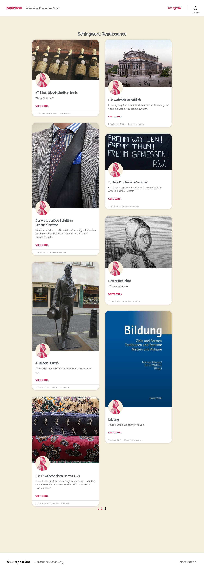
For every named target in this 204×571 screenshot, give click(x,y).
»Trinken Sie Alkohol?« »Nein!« (56, 93)
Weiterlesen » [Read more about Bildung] (115, 432)
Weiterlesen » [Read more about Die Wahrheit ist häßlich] (115, 117)
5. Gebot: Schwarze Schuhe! (128, 182)
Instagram (174, 8)
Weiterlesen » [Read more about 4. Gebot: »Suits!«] (42, 380)
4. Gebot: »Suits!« (47, 363)
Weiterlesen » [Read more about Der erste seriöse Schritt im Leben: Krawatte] (42, 245)
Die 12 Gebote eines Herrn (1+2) (57, 476)
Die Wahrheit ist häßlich (124, 100)
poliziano (14, 8)
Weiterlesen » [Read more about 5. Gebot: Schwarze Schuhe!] (115, 199)
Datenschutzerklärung (48, 562)
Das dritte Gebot (119, 281)
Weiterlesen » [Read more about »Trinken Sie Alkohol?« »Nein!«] (42, 106)
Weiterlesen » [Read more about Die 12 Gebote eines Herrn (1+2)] (42, 496)
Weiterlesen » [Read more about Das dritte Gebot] (115, 294)
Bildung (113, 419)
